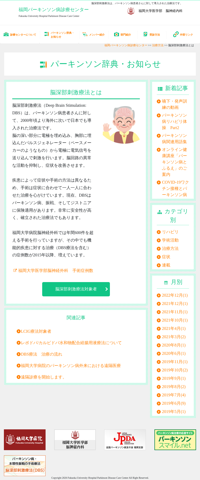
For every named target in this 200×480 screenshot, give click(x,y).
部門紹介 (122, 34)
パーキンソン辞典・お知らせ (59, 34)
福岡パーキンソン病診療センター (53, 9)
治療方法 (158, 45)
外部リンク (183, 34)
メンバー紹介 (93, 34)
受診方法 (151, 34)
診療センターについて (19, 34)
